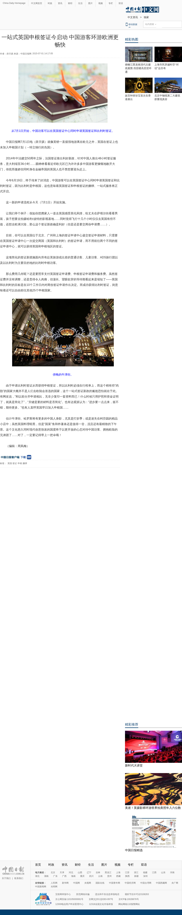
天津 (62, 872)
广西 (64, 876)
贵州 (109, 876)
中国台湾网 (145, 883)
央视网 (87, 883)
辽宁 (89, 872)
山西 (80, 872)
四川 (91, 876)
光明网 (54, 886)
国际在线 (100, 883)
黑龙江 (108, 872)
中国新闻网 (40, 886)
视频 (100, 3)
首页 (38, 864)
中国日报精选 (134, 850)
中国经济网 (130, 883)
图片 (90, 3)
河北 (71, 872)
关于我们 (6, 878)
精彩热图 (131, 39)
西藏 (118, 876)
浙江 (136, 872)
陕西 (127, 876)
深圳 (145, 876)
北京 (53, 872)
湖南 (46, 876)
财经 (70, 3)
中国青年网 (114, 883)
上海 (118, 872)
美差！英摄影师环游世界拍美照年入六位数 (153, 807)
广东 (55, 876)
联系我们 (18, 878)
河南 (172, 872)
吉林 (98, 872)
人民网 (54, 883)
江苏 (127, 872)
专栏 (110, 3)
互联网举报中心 (63, 894)
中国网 (76, 883)
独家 (146, 17)
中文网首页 (36, 3)
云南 (100, 876)
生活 (80, 3)
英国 (10, 463)
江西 (154, 872)
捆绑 (25, 463)
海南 (73, 876)
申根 (20, 463)
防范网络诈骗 (83, 894)
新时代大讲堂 (134, 765)
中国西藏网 (161, 883)
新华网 (65, 883)
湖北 (37, 876)
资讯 (60, 3)
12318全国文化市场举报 (101, 904)
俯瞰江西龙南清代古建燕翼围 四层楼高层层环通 (138, 68)
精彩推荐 (131, 724)
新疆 (136, 876)
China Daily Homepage (14, 3)
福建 (145, 872)
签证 (15, 463)
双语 (121, 3)
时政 (50, 3)
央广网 (175, 883)
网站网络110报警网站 (129, 904)
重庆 (82, 876)
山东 (163, 872)
